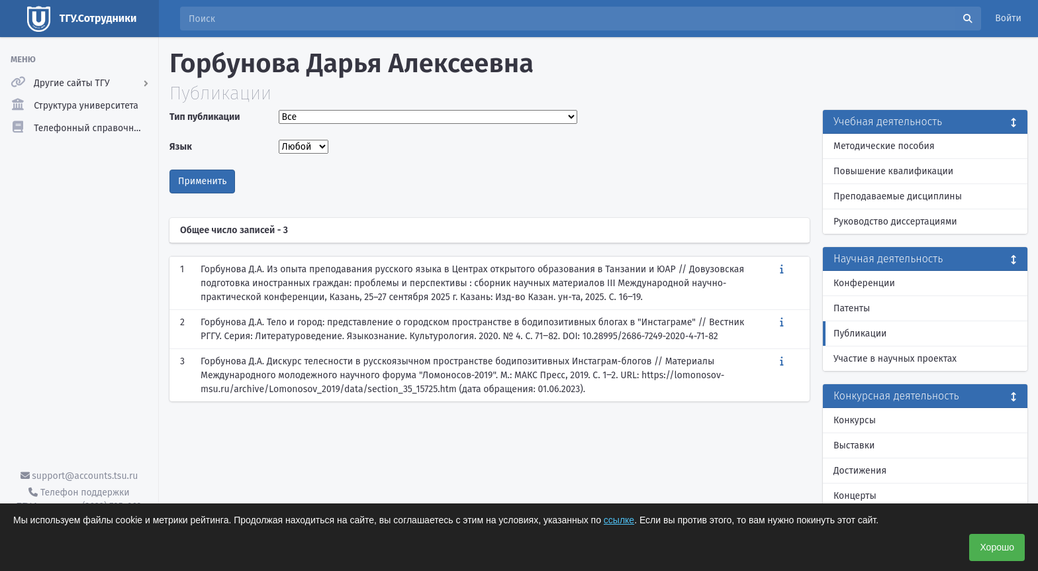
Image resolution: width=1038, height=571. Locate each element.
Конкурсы (854, 420)
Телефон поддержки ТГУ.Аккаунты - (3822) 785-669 (79, 499)
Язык (180, 146)
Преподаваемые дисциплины (897, 196)
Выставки (853, 445)
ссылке (619, 520)
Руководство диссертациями (895, 221)
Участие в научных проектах (895, 358)
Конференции (864, 283)
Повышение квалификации (893, 171)
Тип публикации (204, 117)
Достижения (859, 470)
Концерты (854, 495)
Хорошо (997, 547)
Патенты (851, 308)
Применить (202, 181)
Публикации (859, 333)
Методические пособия (884, 146)
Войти (1008, 18)
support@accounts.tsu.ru (79, 476)
